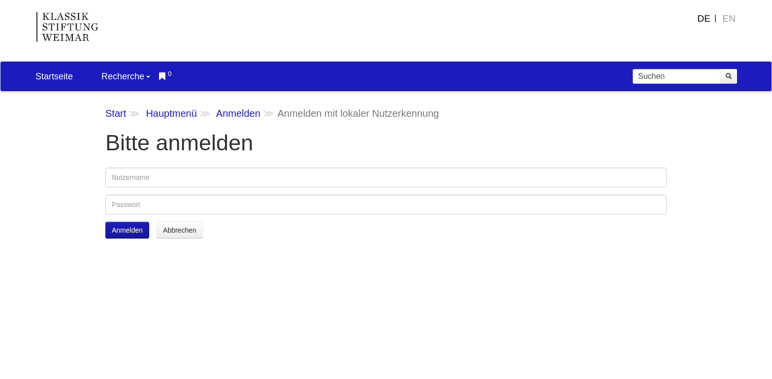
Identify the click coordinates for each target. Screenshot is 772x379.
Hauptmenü (171, 113)
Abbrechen (179, 230)
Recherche (125, 76)
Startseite (54, 76)
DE (704, 18)
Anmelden (238, 113)
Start (115, 113)
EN (729, 18)
